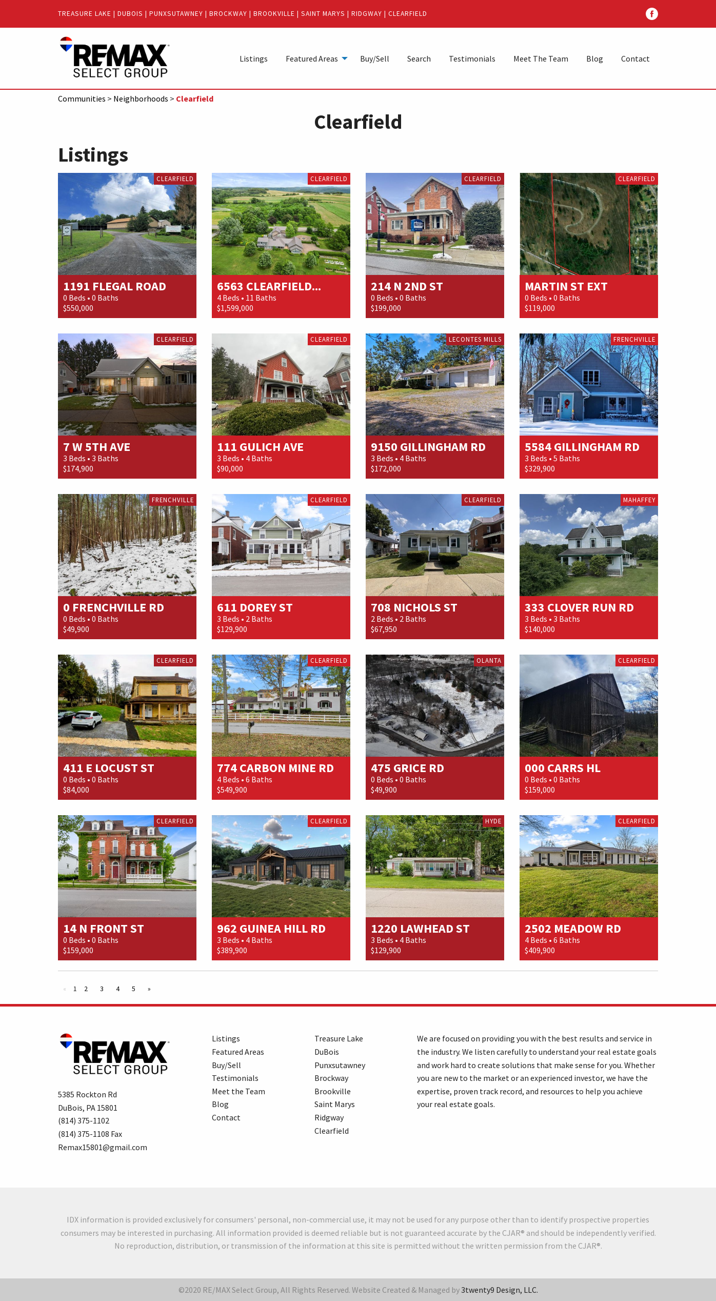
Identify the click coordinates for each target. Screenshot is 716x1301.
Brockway (228, 13)
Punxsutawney (176, 13)
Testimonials (472, 58)
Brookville (274, 13)
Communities (82, 98)
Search (419, 58)
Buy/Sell (374, 58)
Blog (594, 58)
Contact (635, 58)
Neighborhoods (140, 98)
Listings (254, 58)
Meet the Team (238, 1091)
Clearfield (407, 13)
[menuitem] (253, 58)
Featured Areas (312, 58)
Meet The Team (540, 58)
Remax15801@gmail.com (102, 1147)
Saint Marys (323, 13)
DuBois (130, 13)
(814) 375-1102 (83, 1120)
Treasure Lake (84, 13)
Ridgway (366, 13)
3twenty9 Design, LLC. (499, 1290)
